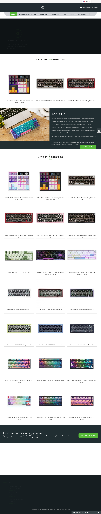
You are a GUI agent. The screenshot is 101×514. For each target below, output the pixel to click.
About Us (58, 146)
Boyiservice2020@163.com (90, 7)
